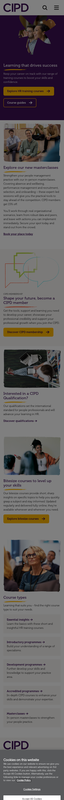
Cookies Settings (31, 791)
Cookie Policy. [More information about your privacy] (24, 782)
